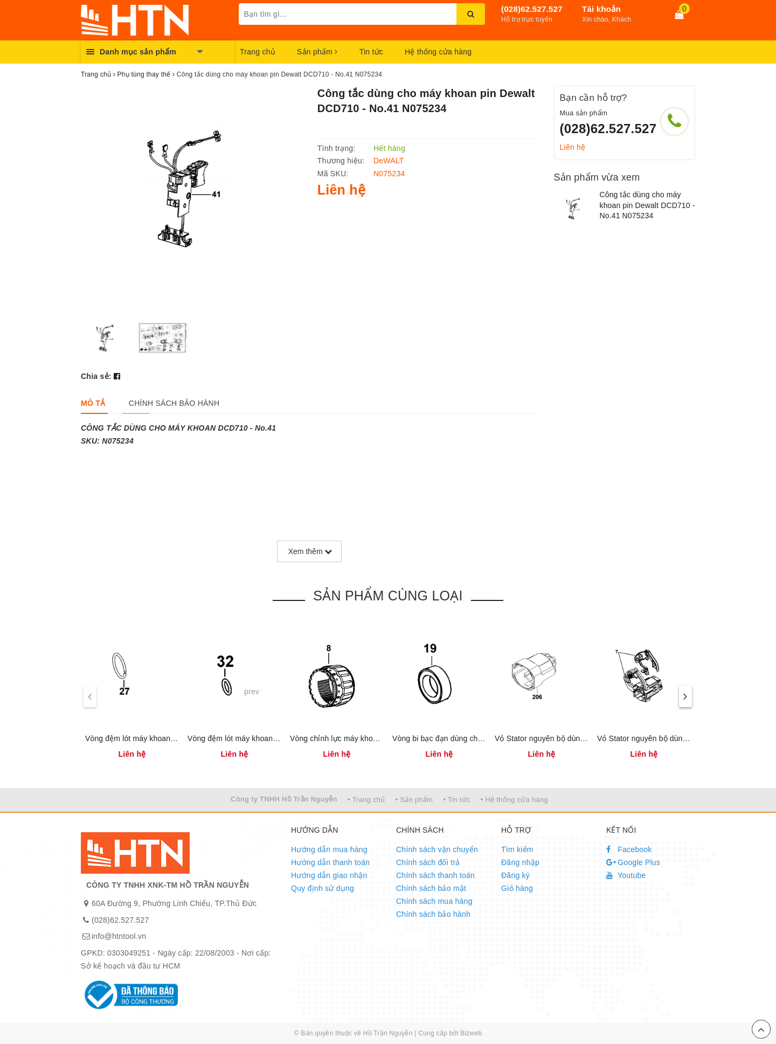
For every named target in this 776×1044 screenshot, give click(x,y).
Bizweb (471, 1033)
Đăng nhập (520, 862)
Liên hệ (573, 147)
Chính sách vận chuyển (437, 849)
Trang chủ (257, 51)
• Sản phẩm (414, 800)
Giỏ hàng (517, 888)
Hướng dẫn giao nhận (329, 875)
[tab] (93, 403)
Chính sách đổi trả (428, 862)
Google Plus (633, 862)
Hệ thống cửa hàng (438, 51)
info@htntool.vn (119, 936)
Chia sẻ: (96, 376)
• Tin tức (456, 800)
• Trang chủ (366, 800)
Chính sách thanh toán (435, 875)
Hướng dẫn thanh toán (330, 862)
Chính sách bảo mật (431, 888)
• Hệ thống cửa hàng (514, 800)
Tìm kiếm (517, 849)
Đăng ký (515, 875)
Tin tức (371, 51)
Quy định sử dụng (322, 888)
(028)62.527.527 (532, 8)
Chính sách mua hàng (434, 901)
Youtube (626, 875)
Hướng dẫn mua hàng (329, 849)
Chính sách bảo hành (433, 914)
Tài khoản (601, 8)
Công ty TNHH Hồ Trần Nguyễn (284, 799)
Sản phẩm (317, 51)
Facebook (629, 849)
